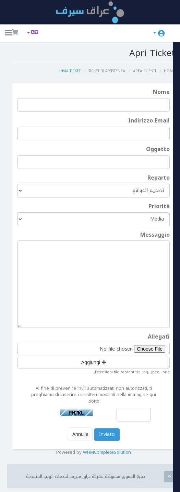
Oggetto (158, 150)
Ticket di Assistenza (101, 71)
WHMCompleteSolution (112, 455)
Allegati (159, 338)
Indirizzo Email (149, 121)
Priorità (159, 207)
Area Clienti (142, 71)
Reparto (158, 178)
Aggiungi (98, 363)
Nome (161, 93)
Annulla (85, 437)
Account (154, 33)
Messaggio (155, 235)
